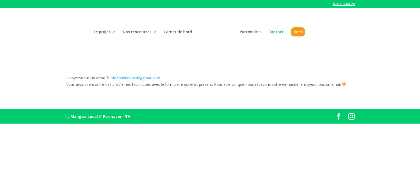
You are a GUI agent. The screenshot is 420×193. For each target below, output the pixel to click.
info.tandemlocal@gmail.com (135, 77)
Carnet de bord (178, 32)
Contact (276, 32)
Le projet (102, 32)
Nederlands (344, 4)
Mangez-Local (84, 116)
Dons (298, 31)
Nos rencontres (137, 32)
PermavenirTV (116, 116)
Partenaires (250, 32)
